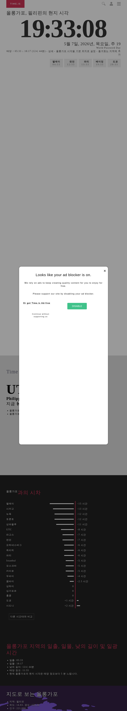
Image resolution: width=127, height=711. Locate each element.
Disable (77, 306)
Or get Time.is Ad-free (36, 303)
